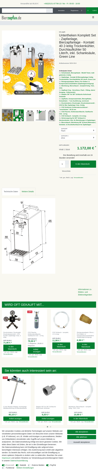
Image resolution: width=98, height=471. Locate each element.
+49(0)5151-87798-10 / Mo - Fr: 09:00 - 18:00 (61, 4)
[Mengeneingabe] (62, 164)
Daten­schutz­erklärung (19, 461)
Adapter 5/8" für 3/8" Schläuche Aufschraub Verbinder (46, 407)
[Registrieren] (73, 10)
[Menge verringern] (67, 166)
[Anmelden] (60, 10)
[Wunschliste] (83, 10)
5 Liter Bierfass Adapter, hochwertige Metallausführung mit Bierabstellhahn (15, 407)
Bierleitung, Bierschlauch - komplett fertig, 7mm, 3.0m (80, 407)
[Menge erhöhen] (67, 162)
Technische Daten (11, 192)
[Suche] (49, 10)
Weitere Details (28, 192)
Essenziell (10, 465)
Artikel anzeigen (38, 350)
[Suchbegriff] (24, 10)
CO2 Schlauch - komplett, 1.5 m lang (74, 116)
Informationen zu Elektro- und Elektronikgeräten (85, 292)
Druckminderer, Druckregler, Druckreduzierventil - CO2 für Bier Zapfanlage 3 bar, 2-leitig (12, 335)
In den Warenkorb (85, 164)
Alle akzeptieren (81, 432)
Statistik (23, 465)
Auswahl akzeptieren (81, 442)
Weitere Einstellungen (25, 468)
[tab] (11, 191)
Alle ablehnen (81, 437)
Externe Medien (38, 465)
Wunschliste (65, 171)
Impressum (6, 458)
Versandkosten (78, 177)
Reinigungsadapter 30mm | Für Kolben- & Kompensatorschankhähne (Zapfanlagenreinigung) (85, 335)
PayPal (53, 465)
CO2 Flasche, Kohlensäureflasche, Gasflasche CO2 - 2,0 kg (36, 334)
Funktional (10, 468)
